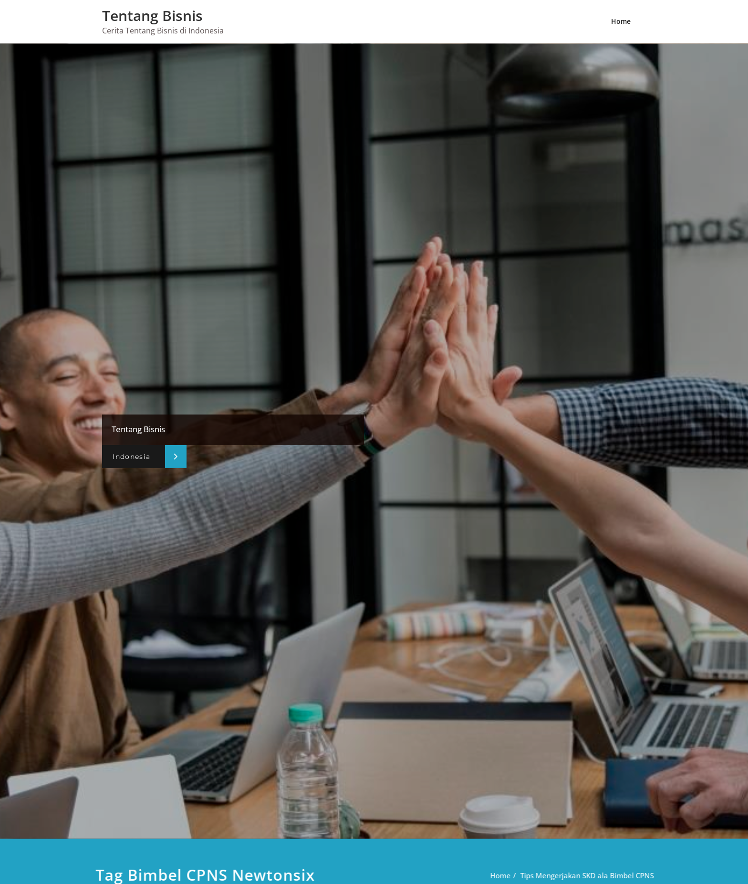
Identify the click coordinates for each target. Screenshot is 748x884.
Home (621, 21)
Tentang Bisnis (152, 15)
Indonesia (131, 456)
